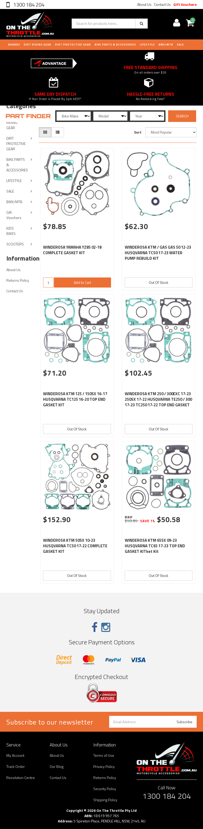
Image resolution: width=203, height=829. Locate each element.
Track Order (15, 766)
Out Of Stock (158, 282)
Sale (180, 45)
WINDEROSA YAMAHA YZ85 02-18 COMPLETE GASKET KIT (72, 250)
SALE (10, 191)
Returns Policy (17, 280)
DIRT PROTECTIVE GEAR (73, 45)
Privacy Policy (104, 766)
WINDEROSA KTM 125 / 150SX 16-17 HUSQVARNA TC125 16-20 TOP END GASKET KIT (75, 399)
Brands (14, 45)
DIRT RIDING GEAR (37, 45)
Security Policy (104, 788)
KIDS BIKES (11, 230)
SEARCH (182, 116)
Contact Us (162, 4)
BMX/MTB (166, 45)
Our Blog (56, 766)
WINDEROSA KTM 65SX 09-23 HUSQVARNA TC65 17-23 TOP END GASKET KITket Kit (155, 545)
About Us (144, 4)
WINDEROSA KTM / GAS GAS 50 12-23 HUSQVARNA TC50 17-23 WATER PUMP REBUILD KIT (158, 252)
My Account (15, 755)
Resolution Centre (20, 777)
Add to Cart (82, 282)
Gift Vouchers (185, 4)
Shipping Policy (105, 800)
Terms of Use (103, 755)
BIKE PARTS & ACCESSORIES (115, 45)
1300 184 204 (28, 5)
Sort (137, 132)
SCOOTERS (15, 244)
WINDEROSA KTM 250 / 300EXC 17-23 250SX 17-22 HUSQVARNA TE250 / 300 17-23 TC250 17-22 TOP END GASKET (158, 399)
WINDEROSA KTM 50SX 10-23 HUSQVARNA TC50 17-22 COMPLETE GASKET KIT (75, 545)
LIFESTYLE (147, 45)
